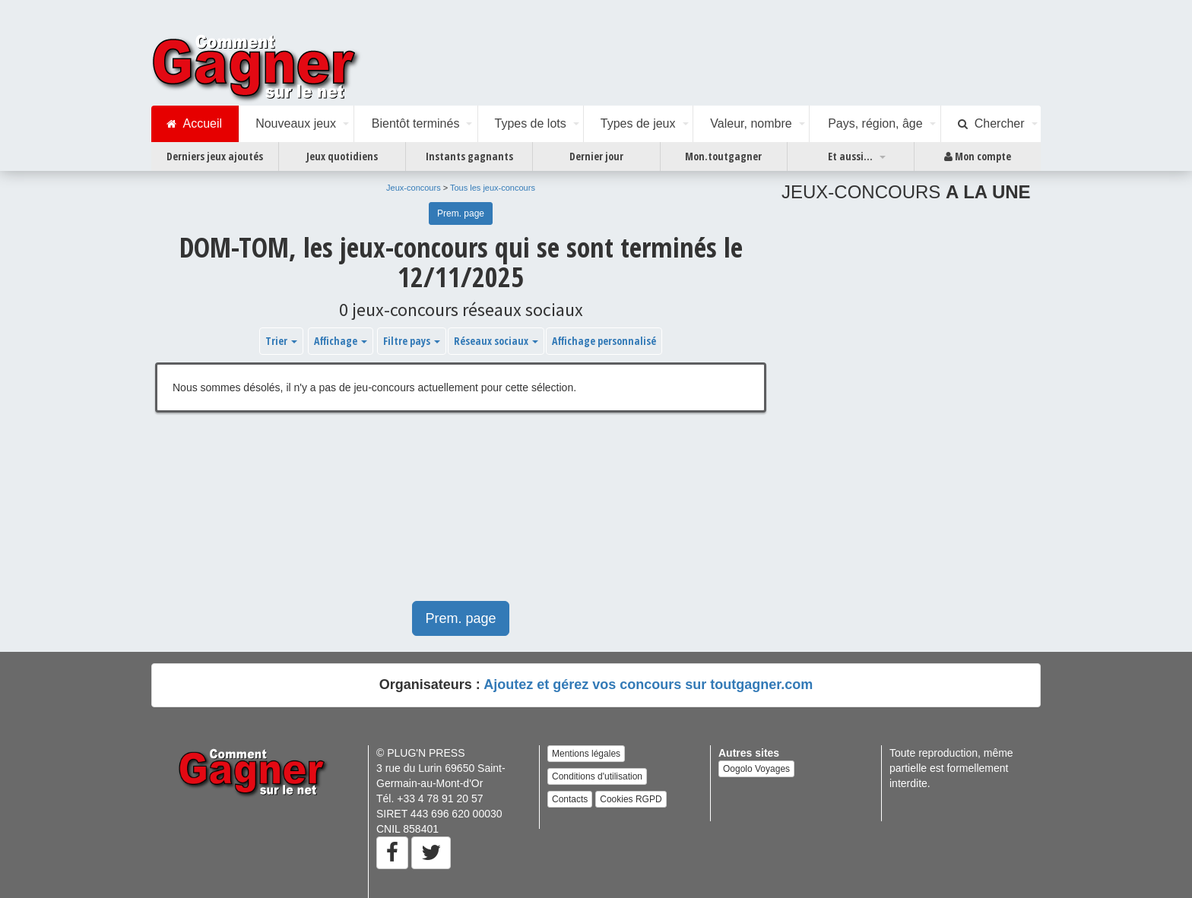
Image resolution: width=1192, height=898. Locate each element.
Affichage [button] (340, 341)
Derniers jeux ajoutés (214, 156)
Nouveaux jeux (295, 123)
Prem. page (460, 213)
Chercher (991, 124)
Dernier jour (596, 156)
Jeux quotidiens (342, 156)
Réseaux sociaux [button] (496, 341)
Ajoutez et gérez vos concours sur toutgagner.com (648, 684)
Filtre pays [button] (411, 341)
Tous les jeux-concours (492, 187)
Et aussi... (850, 156)
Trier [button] (281, 341)
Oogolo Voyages (756, 769)
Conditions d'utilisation (597, 776)
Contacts (570, 799)
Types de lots (530, 123)
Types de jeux (638, 123)
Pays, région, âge (875, 123)
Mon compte (977, 156)
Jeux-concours (413, 187)
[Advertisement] (460, 514)
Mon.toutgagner (723, 156)
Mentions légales (586, 753)
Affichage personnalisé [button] (604, 341)
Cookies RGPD (630, 799)
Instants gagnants (469, 156)
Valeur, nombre (750, 123)
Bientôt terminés (416, 123)
